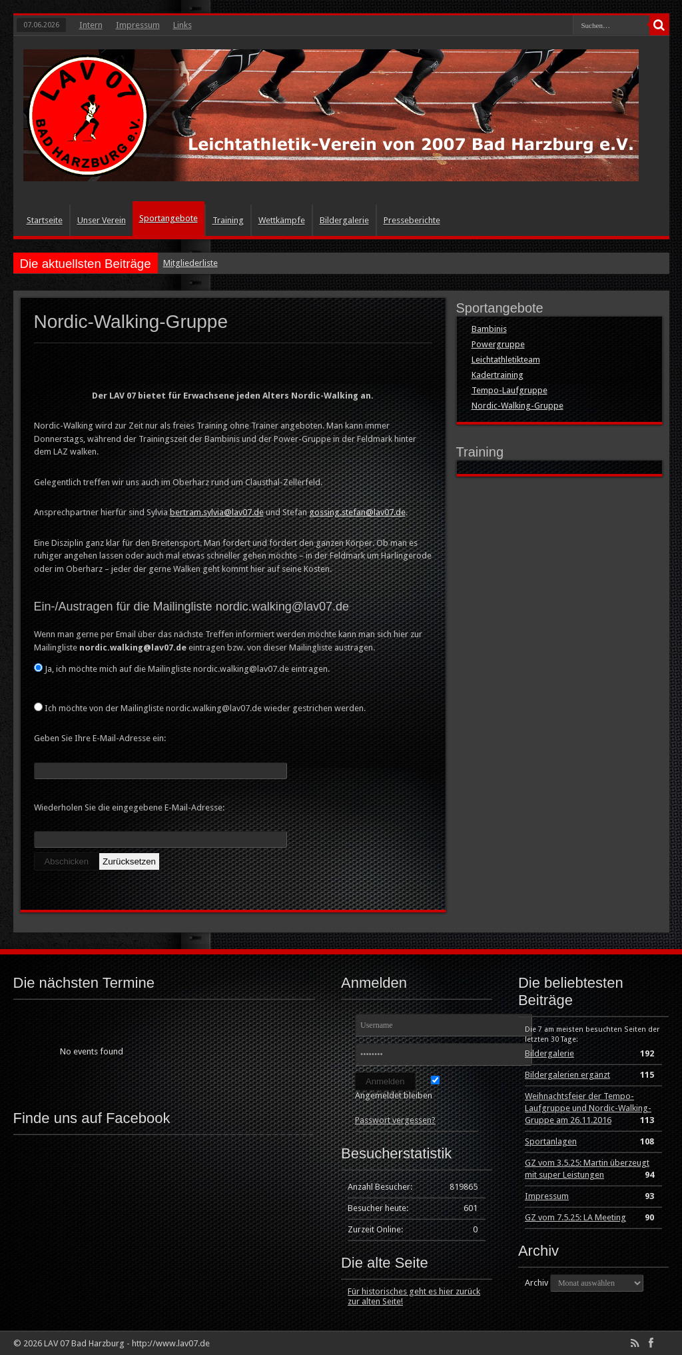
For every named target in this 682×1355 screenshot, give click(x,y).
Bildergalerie (344, 220)
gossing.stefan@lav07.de (357, 512)
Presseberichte (412, 220)
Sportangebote (168, 218)
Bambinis (489, 329)
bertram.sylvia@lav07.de (217, 512)
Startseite (45, 220)
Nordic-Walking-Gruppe (517, 406)
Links (182, 25)
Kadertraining (497, 375)
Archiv (536, 1283)
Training (228, 220)
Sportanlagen (551, 1141)
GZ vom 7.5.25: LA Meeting (575, 1217)
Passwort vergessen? (395, 1120)
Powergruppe (498, 344)
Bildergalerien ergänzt (567, 1075)
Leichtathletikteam (506, 360)
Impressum (138, 25)
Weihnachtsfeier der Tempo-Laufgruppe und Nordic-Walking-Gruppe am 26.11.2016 (588, 1108)
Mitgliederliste (190, 263)
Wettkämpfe (281, 220)
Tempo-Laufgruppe (509, 390)
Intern (91, 25)
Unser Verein (101, 220)
